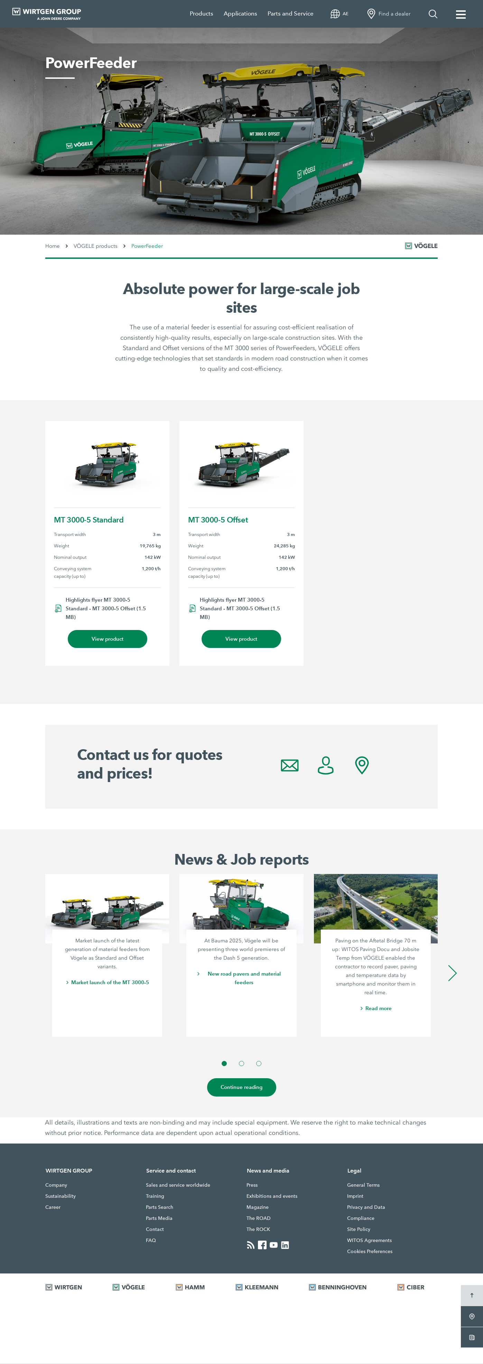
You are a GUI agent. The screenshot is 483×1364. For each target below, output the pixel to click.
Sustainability (60, 1196)
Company (56, 1185)
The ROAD (259, 1218)
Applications (240, 13)
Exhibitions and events (272, 1196)
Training (155, 1196)
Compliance (360, 1218)
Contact (155, 1229)
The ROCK (258, 1229)
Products (201, 13)
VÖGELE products (96, 246)
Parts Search (159, 1207)
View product (107, 639)
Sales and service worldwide (178, 1185)
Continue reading (242, 1087)
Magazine (258, 1207)
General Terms (363, 1185)
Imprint (355, 1196)
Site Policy (358, 1229)
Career (53, 1207)
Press (252, 1185)
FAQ (151, 1241)
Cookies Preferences (369, 1252)
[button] (224, 1063)
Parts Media (159, 1218)
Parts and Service (291, 13)
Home (52, 246)
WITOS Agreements (369, 1241)
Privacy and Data (366, 1207)
